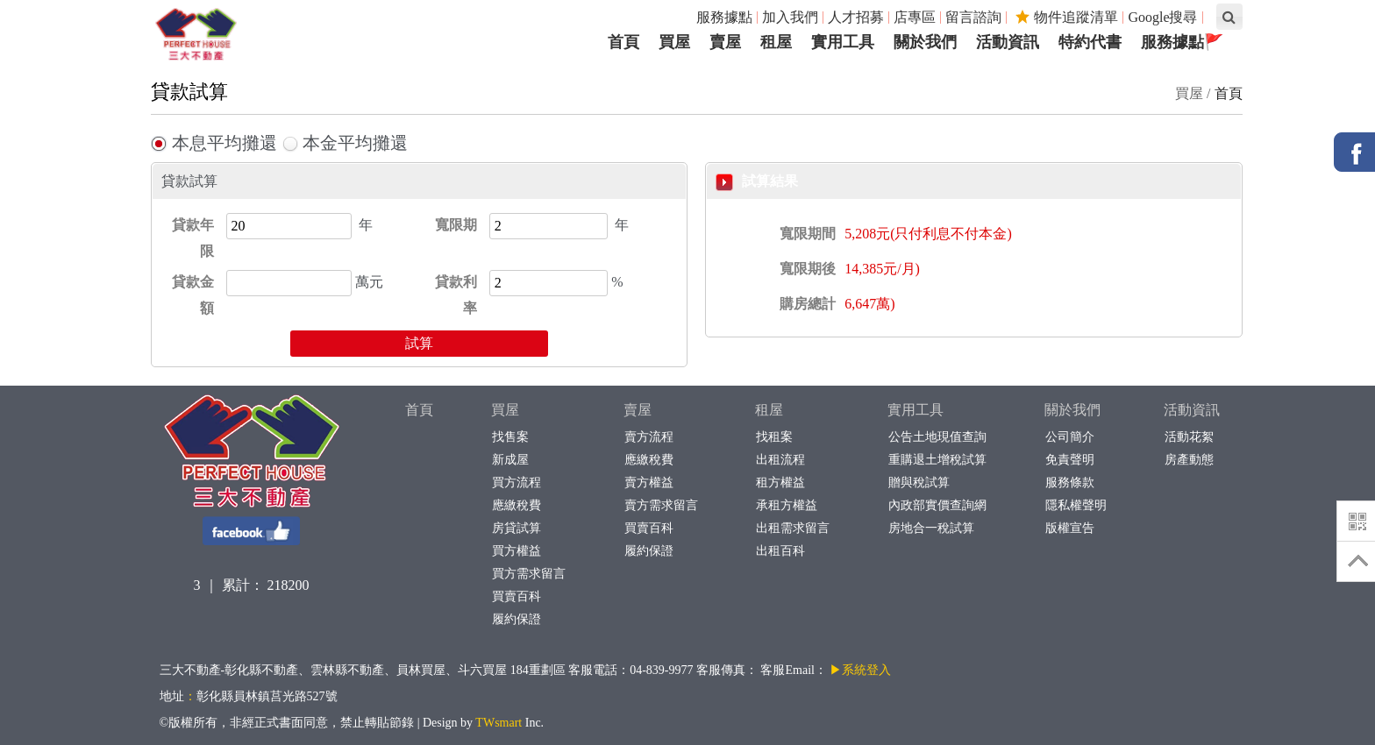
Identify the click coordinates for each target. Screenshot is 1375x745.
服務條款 (1069, 482)
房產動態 (1189, 459)
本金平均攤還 (344, 143)
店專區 (915, 17)
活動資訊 (1192, 409)
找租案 (774, 436)
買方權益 (516, 550)
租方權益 (780, 482)
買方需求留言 (528, 573)
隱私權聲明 (1075, 505)
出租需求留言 (792, 528)
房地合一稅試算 (930, 528)
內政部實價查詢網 (937, 505)
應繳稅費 (516, 505)
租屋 (769, 409)
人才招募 (856, 17)
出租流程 (780, 459)
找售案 (510, 436)
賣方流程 (648, 436)
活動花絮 (1189, 436)
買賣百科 (516, 596)
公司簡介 (1069, 436)
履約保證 (516, 619)
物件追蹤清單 (1066, 17)
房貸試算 (516, 528)
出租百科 (780, 550)
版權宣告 (1069, 528)
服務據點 (724, 17)
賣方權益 (648, 482)
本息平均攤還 (214, 143)
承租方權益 (786, 505)
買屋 (505, 409)
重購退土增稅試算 (937, 459)
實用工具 (915, 409)
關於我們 (1072, 409)
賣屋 (637, 409)
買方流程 (516, 482)
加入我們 (790, 17)
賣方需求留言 (660, 505)
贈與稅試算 (918, 482)
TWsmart (498, 722)
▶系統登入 (860, 670)
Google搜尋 (1162, 17)
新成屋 (510, 459)
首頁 (1229, 93)
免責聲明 (1069, 459)
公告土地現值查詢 (937, 436)
